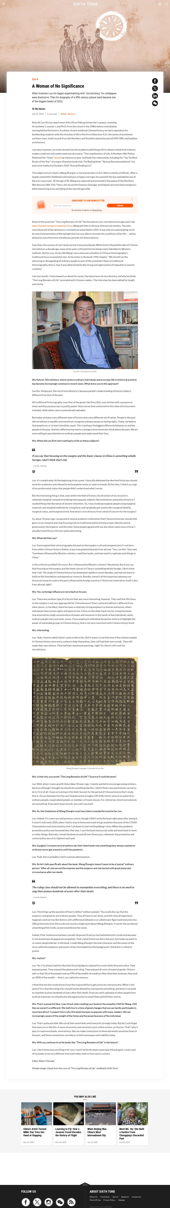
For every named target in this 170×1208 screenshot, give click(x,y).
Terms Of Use (95, 1200)
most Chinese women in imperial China (52, 225)
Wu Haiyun (40, 108)
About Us (93, 1197)
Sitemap (121, 1200)
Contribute (104, 1197)
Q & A (35, 79)
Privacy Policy (109, 1200)
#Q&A (64, 114)
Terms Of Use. (97, 210)
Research (125, 1197)
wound (57, 157)
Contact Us (136, 1197)
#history (71, 114)
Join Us (115, 1197)
